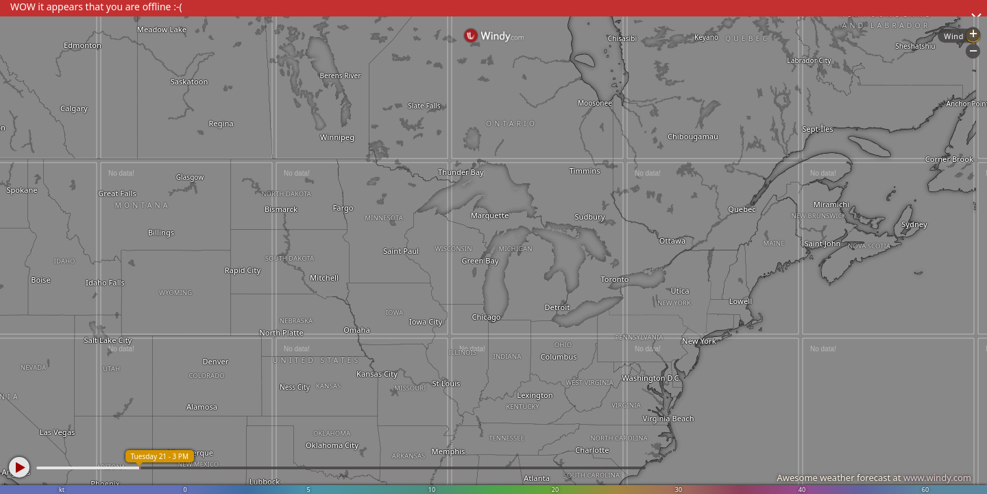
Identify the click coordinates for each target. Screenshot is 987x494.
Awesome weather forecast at (874, 477)
